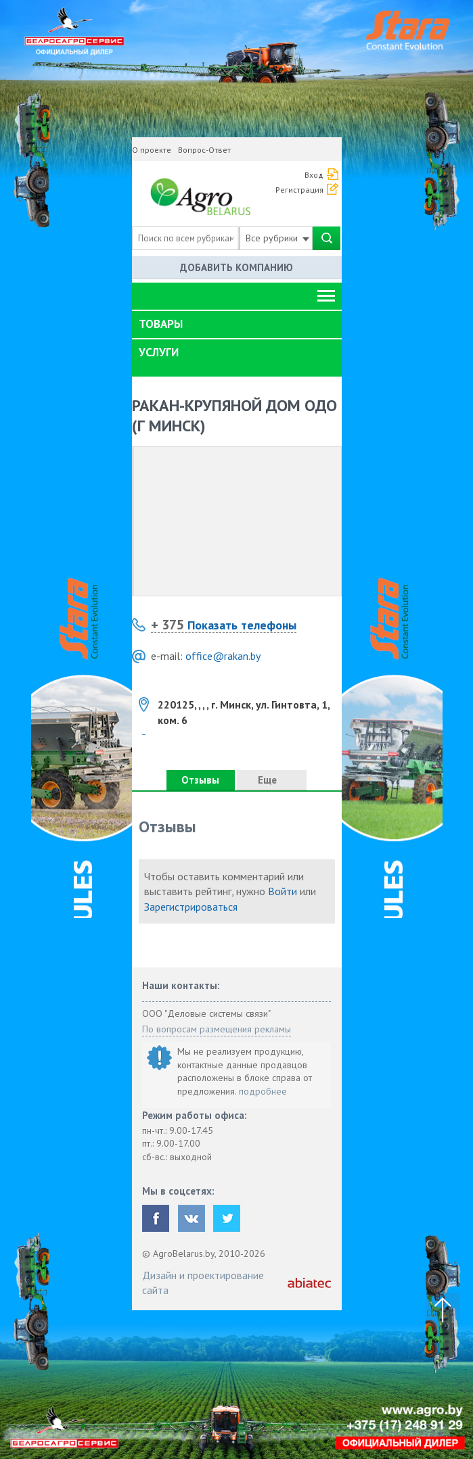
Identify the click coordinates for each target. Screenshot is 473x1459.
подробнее (263, 1091)
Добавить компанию (236, 267)
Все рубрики (277, 238)
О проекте (151, 150)
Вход (314, 175)
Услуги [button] (159, 352)
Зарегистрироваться (191, 906)
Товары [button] (161, 323)
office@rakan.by (223, 656)
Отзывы (200, 779)
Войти (282, 891)
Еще (271, 779)
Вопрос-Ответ (204, 150)
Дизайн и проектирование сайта (203, 1282)
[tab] (237, 324)
